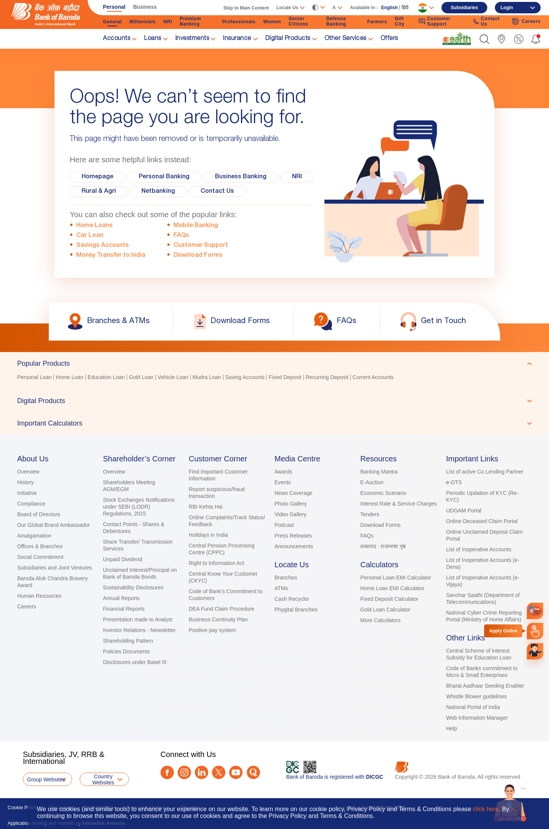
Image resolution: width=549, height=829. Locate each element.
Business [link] (145, 7)
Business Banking (240, 177)
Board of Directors (38, 514)
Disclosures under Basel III (135, 662)
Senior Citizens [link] (298, 21)
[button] (484, 39)
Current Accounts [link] (373, 377)
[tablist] (274, 393)
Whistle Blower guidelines (476, 696)
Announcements (293, 546)
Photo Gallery (290, 504)
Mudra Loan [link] (207, 377)
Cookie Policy (23, 807)
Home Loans (94, 226)
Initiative (27, 493)
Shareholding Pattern (128, 641)
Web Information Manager (477, 718)
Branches (285, 578)
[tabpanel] (274, 378)
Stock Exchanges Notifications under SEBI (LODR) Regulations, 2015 (139, 507)
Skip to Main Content (246, 8)
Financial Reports (123, 609)
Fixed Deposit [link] (285, 377)
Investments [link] (192, 39)
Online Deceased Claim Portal (482, 521)
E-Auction (372, 482)
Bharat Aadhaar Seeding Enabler (485, 686)
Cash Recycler (291, 599)
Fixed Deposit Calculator (389, 599)
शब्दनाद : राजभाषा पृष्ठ (383, 546)
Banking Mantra (379, 472)
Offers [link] (389, 39)
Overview (28, 472)
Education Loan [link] (106, 377)
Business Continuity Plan (218, 619)
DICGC (374, 777)
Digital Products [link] (287, 39)
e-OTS (454, 482)
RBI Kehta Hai (206, 507)
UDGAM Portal (464, 510)
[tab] (274, 363)
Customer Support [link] (434, 21)
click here (486, 809)
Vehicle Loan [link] (173, 377)
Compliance (31, 504)
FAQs (181, 236)
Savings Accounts (102, 246)
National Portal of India (473, 707)
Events (282, 482)
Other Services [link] (345, 39)
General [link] (112, 21)
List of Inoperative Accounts (478, 549)
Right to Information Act (216, 563)
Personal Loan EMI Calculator (395, 578)
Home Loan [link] (69, 377)
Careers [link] (526, 21)
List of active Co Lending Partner (484, 472)
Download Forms (198, 256)
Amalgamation (34, 536)
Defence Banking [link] (336, 21)
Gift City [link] (400, 21)
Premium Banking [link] (190, 21)
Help (451, 728)
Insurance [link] (237, 39)
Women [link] (272, 21)
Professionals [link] (239, 21)
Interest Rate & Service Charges (398, 504)
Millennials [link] (143, 21)
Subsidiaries (464, 7)
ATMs (281, 588)
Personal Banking (164, 177)
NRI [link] (168, 21)
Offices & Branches (40, 546)
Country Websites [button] (103, 779)
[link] (456, 38)
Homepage (97, 177)
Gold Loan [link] (141, 377)
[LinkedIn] (201, 772)
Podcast (284, 525)
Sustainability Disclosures (133, 587)
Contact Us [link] (487, 21)
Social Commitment (40, 557)
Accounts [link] (116, 39)
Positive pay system (212, 630)
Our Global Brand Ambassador (53, 525)
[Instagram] (184, 772)
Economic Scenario (383, 493)
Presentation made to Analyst (137, 619)
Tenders (369, 514)
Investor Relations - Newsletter (139, 630)
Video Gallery (290, 514)
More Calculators (380, 620)
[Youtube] (235, 772)
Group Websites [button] (46, 779)
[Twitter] (218, 772)
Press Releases (293, 536)
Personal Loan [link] (34, 377)
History (25, 482)
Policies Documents (126, 651)
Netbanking (158, 192)
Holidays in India (208, 535)
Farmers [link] (377, 21)
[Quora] (253, 772)
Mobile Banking (195, 226)
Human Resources (39, 596)
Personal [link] (114, 7)
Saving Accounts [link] (245, 377)
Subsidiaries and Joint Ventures (54, 568)
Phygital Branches (296, 610)
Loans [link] (152, 39)
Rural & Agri (99, 192)
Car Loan (89, 236)
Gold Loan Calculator (385, 610)
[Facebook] (167, 772)
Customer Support (200, 246)
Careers (26, 606)
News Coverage (293, 493)
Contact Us (217, 192)
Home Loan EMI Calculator (392, 588)
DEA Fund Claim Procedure (221, 609)
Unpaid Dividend (122, 559)
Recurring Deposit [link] (327, 377)
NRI (297, 177)
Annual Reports (121, 598)
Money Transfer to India (110, 256)
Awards (283, 472)
